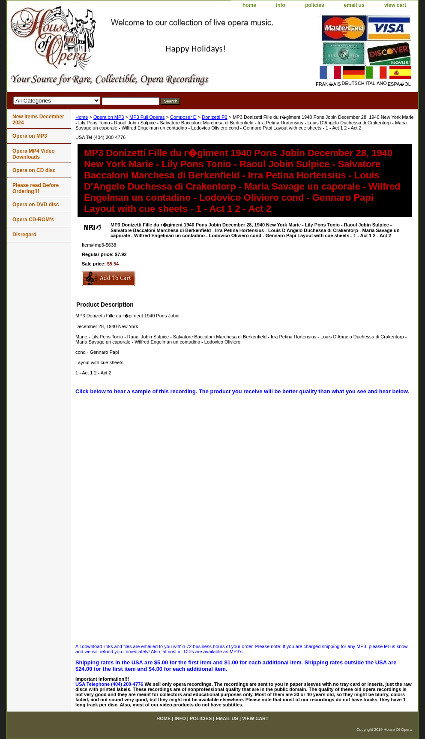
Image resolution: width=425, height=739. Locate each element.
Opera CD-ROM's (33, 220)
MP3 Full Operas (147, 117)
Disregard (24, 235)
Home (81, 117)
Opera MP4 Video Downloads (33, 154)
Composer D (183, 117)
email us (354, 5)
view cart (395, 5)
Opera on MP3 (108, 117)
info (280, 5)
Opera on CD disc (34, 170)
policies (314, 5)
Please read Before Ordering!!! (35, 188)
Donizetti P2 (214, 117)
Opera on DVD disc (35, 205)
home (249, 5)
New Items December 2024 (38, 120)
